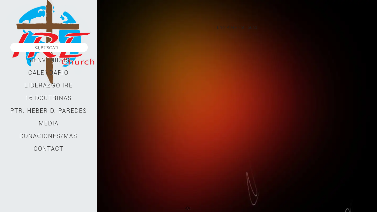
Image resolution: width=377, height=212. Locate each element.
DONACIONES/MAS (48, 136)
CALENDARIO (48, 72)
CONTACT (49, 148)
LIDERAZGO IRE (48, 85)
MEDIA (49, 123)
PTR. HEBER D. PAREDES (48, 110)
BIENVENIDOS (48, 60)
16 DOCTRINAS (48, 98)
